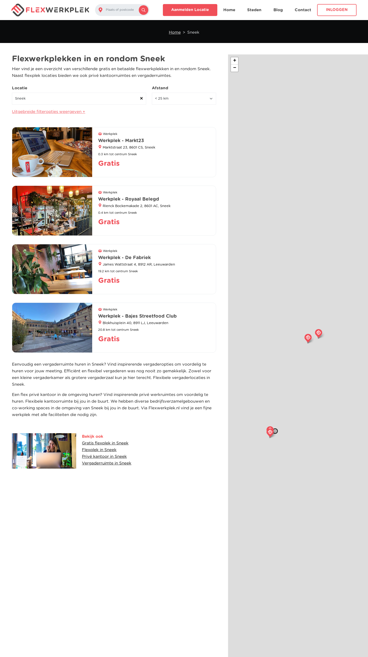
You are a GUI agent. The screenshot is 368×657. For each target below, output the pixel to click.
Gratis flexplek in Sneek (105, 443)
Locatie (19, 88)
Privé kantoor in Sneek (104, 456)
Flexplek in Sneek (99, 450)
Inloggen (337, 10)
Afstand (160, 88)
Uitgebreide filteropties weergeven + (48, 112)
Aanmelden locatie (190, 10)
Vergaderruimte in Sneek (106, 463)
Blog (278, 10)
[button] (270, 432)
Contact (303, 10)
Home (229, 10)
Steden (254, 10)
